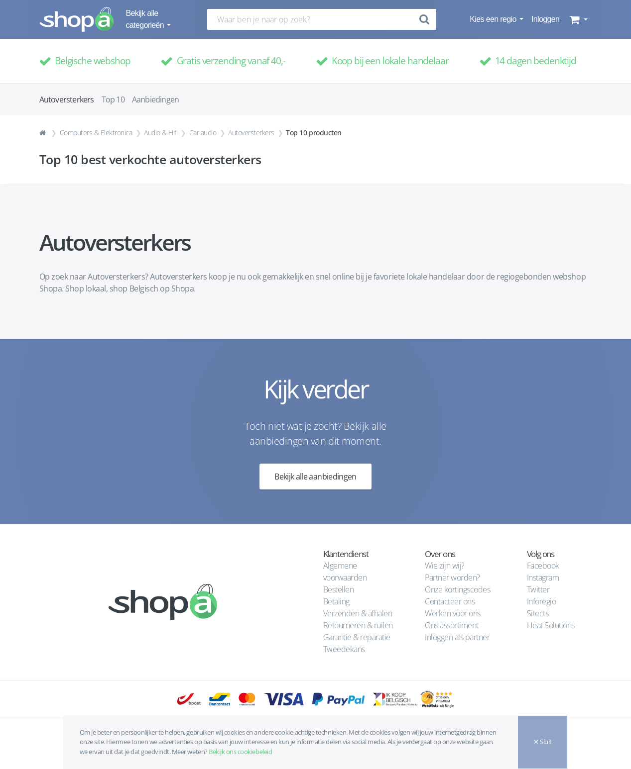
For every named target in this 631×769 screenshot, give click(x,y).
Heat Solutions (552, 625)
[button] (577, 19)
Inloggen (545, 19)
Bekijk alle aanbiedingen (315, 476)
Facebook (543, 565)
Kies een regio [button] (494, 19)
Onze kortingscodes (457, 589)
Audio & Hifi (160, 132)
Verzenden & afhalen (357, 613)
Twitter (538, 589)
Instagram (543, 577)
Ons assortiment (452, 625)
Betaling (336, 601)
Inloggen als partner (457, 637)
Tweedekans (344, 649)
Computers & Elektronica (96, 132)
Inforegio (542, 601)
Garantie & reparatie (356, 637)
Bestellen (338, 589)
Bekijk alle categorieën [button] (146, 19)
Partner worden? (452, 577)
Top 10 (113, 99)
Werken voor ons (453, 613)
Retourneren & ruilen (358, 625)
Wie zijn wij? (445, 565)
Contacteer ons (450, 601)
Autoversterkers (251, 132)
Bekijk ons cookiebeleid (240, 751)
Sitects (538, 613)
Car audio (203, 132)
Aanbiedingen (155, 99)
